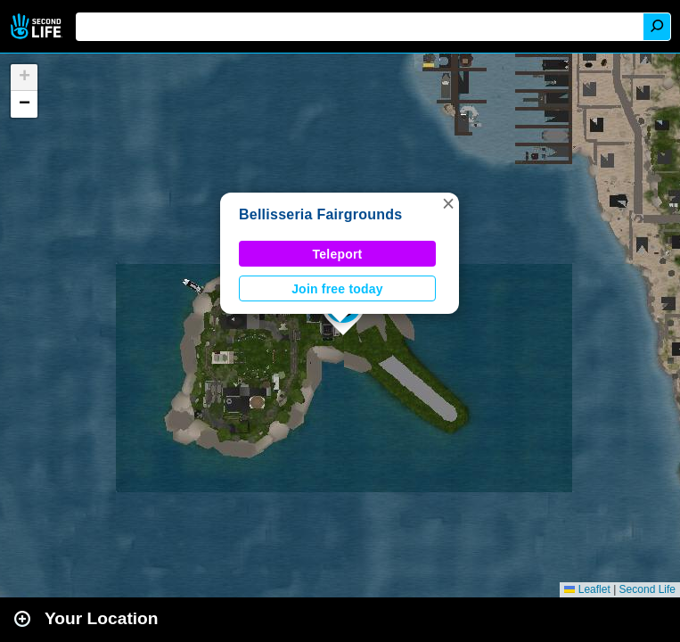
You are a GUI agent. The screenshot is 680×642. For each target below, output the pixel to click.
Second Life (38, 26)
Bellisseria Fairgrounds (320, 214)
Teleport (338, 254)
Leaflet (587, 589)
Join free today (337, 289)
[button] (448, 203)
